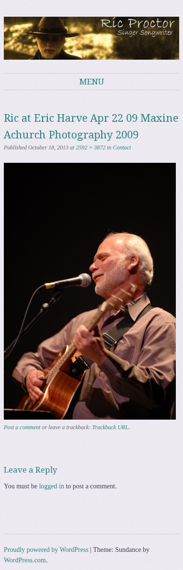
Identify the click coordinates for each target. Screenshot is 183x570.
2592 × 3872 (91, 147)
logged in (52, 486)
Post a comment (22, 427)
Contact (122, 147)
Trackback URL (110, 427)
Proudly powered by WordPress (46, 549)
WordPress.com (25, 560)
